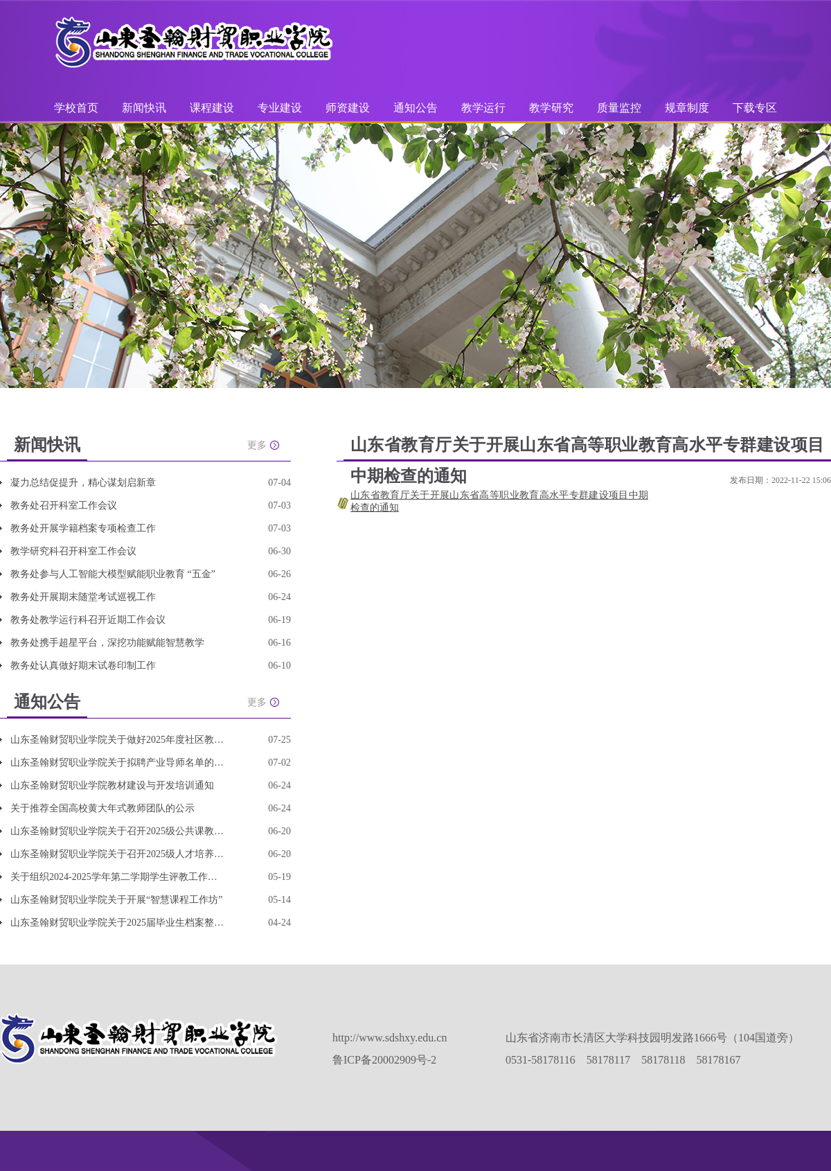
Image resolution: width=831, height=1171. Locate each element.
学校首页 (76, 108)
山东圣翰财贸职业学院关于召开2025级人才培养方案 (117, 854)
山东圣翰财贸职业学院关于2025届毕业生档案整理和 (117, 922)
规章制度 (687, 108)
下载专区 (755, 108)
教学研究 (552, 108)
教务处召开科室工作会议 (63, 505)
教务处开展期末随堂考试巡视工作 (83, 597)
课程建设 (213, 108)
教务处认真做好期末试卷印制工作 (83, 665)
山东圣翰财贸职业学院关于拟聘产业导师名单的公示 (117, 762)
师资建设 (349, 108)
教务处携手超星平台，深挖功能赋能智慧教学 (107, 642)
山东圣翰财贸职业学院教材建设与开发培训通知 (112, 785)
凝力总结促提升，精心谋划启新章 (83, 482)
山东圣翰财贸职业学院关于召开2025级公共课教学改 (117, 831)
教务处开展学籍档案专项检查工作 (83, 528)
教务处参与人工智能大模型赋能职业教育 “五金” (112, 574)
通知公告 (416, 108)
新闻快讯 (144, 108)
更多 (257, 445)
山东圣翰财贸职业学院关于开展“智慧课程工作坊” (116, 900)
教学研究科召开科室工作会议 (73, 551)
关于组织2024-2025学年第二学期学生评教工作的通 (117, 877)
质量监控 (620, 108)
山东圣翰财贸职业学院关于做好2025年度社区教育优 (117, 739)
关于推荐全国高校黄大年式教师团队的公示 (102, 808)
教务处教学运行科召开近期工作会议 (88, 620)
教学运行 (484, 108)
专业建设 (281, 108)
